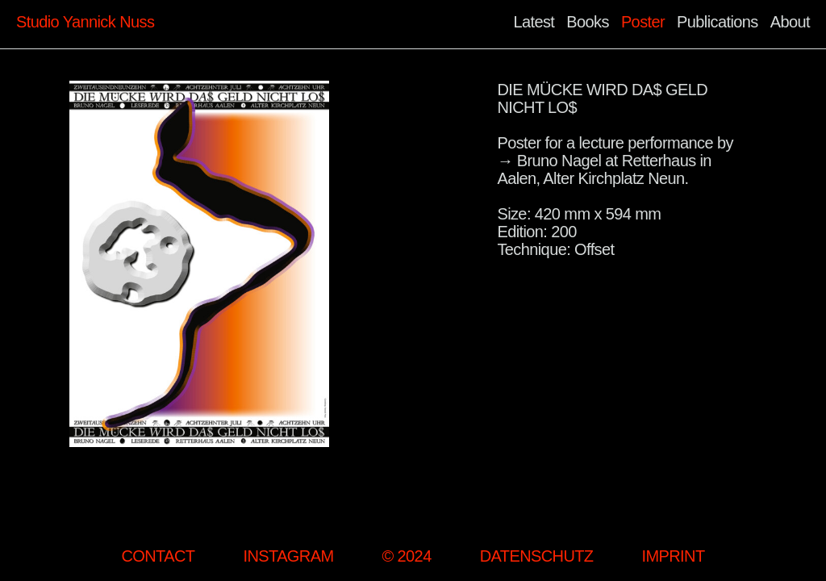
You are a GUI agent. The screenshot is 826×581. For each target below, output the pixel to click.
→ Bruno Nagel (549, 160)
